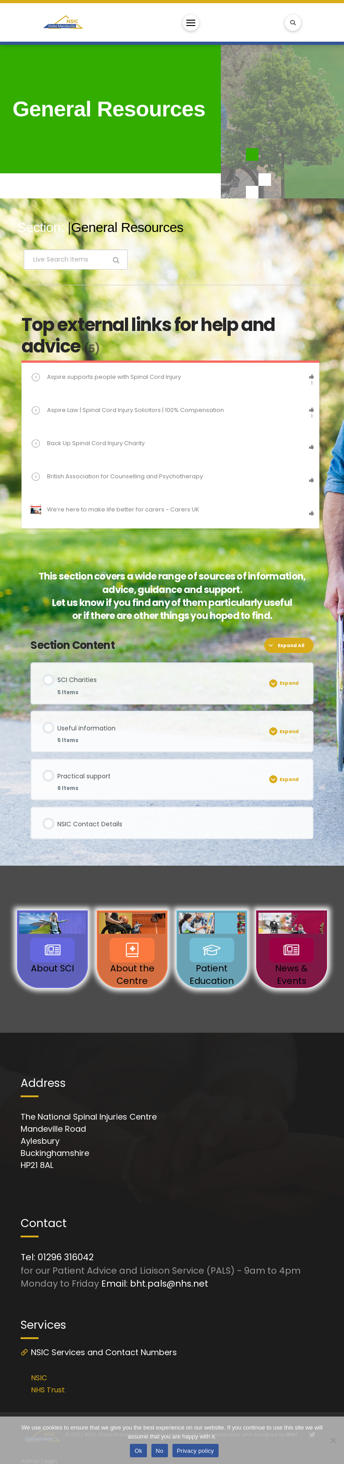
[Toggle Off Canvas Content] (191, 23)
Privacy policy (195, 1450)
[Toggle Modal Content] (293, 23)
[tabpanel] (172, 436)
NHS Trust (48, 1390)
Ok (138, 1450)
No (159, 1450)
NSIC (39, 1378)
